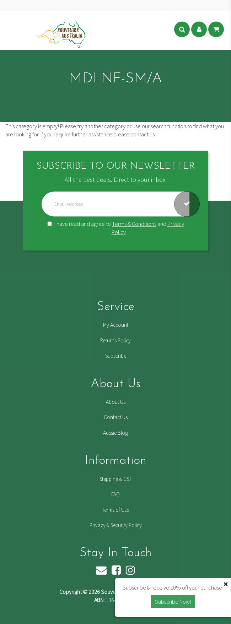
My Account (115, 324)
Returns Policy (115, 340)
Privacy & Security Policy (116, 525)
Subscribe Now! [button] (173, 601)
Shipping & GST (115, 479)
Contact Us (116, 417)
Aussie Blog (115, 432)
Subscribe (115, 355)
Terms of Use (115, 509)
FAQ (115, 494)
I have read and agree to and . (115, 228)
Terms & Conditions (134, 224)
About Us (115, 401)
